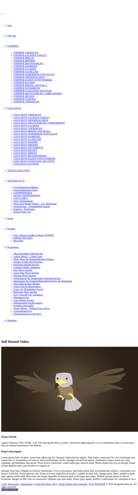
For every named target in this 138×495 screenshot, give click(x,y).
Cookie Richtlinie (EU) (45, 484)
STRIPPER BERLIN (23, 58)
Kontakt (11, 228)
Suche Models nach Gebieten (73, 484)
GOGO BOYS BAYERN (25, 142)
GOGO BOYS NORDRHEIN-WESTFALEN (35, 134)
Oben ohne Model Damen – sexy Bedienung (35, 203)
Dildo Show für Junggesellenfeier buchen (33, 259)
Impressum (13, 484)
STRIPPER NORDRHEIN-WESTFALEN (33, 74)
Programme (13, 247)
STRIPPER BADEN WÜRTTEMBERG (33, 80)
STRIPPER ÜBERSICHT (26, 52)
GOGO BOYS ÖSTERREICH (28, 147)
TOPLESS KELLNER (18, 170)
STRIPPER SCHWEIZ (24, 99)
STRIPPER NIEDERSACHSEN (29, 77)
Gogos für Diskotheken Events (28, 289)
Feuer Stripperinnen (23, 201)
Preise (10, 218)
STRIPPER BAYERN (24, 82)
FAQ (91, 484)
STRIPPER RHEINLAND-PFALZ (30, 85)
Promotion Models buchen (26, 264)
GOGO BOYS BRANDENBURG (30, 155)
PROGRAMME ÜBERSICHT (28, 254)
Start (9, 25)
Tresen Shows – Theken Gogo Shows (31, 308)
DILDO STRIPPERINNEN (26, 195)
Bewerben (18, 240)
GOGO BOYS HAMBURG (27, 136)
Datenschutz (27, 484)
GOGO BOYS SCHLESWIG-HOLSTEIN (34, 161)
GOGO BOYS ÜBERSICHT (27, 115)
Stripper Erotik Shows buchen (28, 262)
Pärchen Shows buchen (24, 275)
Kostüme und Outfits (23, 305)
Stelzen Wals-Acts (22, 212)
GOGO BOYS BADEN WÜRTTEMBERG (34, 158)
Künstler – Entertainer (24, 209)
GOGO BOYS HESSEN (25, 150)
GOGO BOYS (14, 108)
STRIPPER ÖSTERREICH (26, 88)
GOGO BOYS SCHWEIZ (26, 164)
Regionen (12, 320)
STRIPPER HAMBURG (25, 66)
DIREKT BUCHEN (23, 238)
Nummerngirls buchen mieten (27, 303)
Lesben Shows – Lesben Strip (27, 256)
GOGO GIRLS (20, 198)
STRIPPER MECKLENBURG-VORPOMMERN (37, 93)
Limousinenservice (22, 311)
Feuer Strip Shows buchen (26, 273)
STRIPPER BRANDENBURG (28, 63)
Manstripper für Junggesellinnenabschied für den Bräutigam (42, 281)
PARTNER (100, 484)
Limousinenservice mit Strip (27, 314)
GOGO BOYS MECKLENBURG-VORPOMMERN (39, 123)
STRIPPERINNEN (22, 193)
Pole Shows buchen (22, 270)
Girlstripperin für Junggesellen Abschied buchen (36, 278)
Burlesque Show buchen (25, 292)
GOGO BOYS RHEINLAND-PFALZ (31, 131)
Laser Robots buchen (23, 300)
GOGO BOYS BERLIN (25, 153)
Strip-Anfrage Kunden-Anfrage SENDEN (33, 235)
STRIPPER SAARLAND (25, 71)
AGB (3, 484)
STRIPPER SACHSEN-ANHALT (30, 55)
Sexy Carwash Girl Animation (28, 294)
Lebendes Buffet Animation (26, 267)
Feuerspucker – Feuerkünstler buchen (31, 206)
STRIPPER (12, 46)
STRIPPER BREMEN (24, 60)
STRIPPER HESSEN (23, 96)
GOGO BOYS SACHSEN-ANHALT (31, 117)
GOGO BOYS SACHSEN (26, 125)
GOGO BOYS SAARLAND (27, 139)
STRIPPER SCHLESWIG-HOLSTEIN (32, 91)
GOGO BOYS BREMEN (25, 145)
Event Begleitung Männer (25, 187)
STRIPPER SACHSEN (24, 69)
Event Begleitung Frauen (25, 190)
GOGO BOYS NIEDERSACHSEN (30, 120)
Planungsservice (21, 297)
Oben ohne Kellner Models (26, 284)
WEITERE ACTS (16, 181)
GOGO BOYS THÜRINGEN (27, 128)
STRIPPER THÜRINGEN (26, 101)
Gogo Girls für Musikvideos (27, 286)
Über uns (11, 35)
